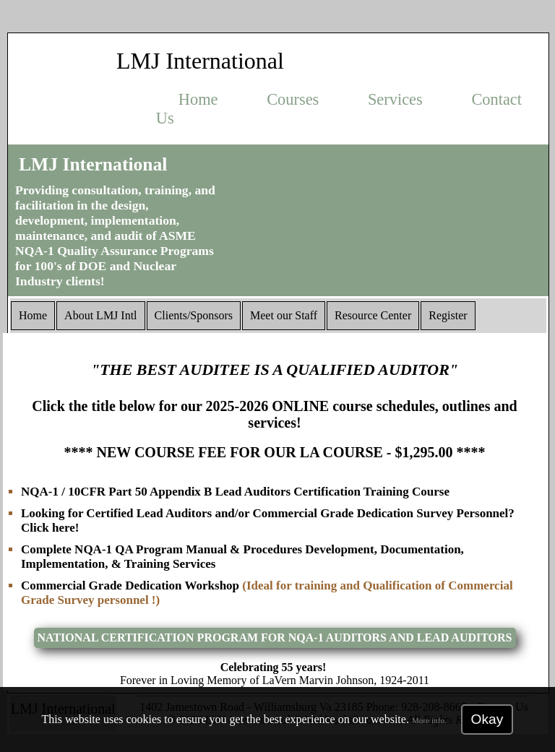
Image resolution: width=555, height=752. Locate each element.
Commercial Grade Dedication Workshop (131, 585)
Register (448, 315)
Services (395, 99)
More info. (429, 720)
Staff (283, 315)
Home (198, 99)
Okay (487, 719)
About (100, 315)
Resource (373, 315)
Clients (194, 315)
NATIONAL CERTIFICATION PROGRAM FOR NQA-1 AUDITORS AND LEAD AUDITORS (275, 637)
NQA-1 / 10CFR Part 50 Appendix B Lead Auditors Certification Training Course (235, 491)
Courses (293, 99)
